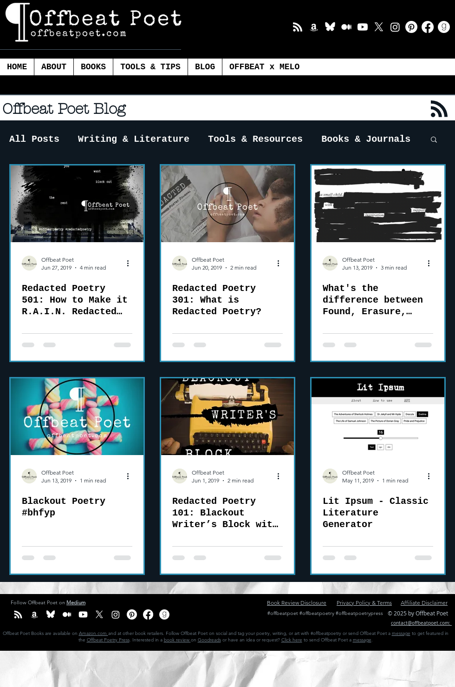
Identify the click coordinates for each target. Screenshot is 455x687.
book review (177, 640)
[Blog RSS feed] (439, 109)
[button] (150, 67)
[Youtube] (363, 27)
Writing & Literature (133, 139)
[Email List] (298, 27)
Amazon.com (93, 633)
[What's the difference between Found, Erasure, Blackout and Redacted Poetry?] (378, 203)
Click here (291, 640)
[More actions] (130, 263)
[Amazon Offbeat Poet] (314, 27)
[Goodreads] (444, 27)
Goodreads (209, 640)
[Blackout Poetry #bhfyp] (77, 416)
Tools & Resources (255, 139)
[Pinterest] (411, 27)
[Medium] (346, 27)
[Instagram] (395, 27)
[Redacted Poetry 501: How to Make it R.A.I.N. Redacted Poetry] (77, 203)
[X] (379, 27)
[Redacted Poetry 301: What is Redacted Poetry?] (227, 203)
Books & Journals (365, 139)
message (401, 633)
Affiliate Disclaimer (424, 602)
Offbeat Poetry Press (108, 640)
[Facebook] (428, 27)
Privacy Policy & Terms (364, 602)
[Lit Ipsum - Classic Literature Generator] (378, 416)
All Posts (34, 139)
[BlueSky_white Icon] (330, 27)
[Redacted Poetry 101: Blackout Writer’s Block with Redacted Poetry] (227, 416)
